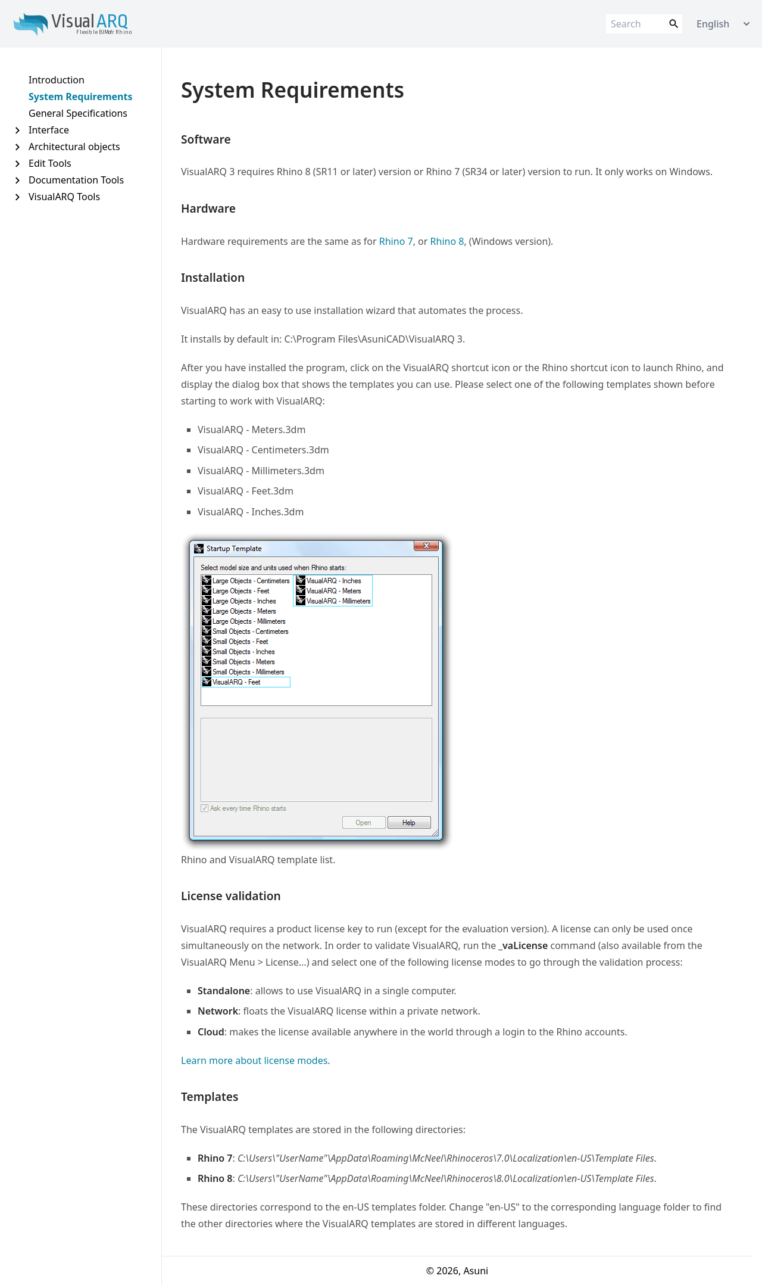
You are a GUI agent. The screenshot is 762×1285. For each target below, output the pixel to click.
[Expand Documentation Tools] (17, 180)
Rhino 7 (396, 241)
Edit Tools (50, 163)
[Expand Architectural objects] (17, 146)
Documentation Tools (76, 179)
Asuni (475, 1270)
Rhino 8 (447, 241)
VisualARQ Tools (64, 196)
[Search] (644, 23)
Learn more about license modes (254, 1060)
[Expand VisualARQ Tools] (17, 196)
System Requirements (81, 96)
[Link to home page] (86, 24)
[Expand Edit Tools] (17, 163)
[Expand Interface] (17, 130)
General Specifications (78, 113)
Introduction (57, 79)
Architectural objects (74, 146)
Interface (49, 129)
